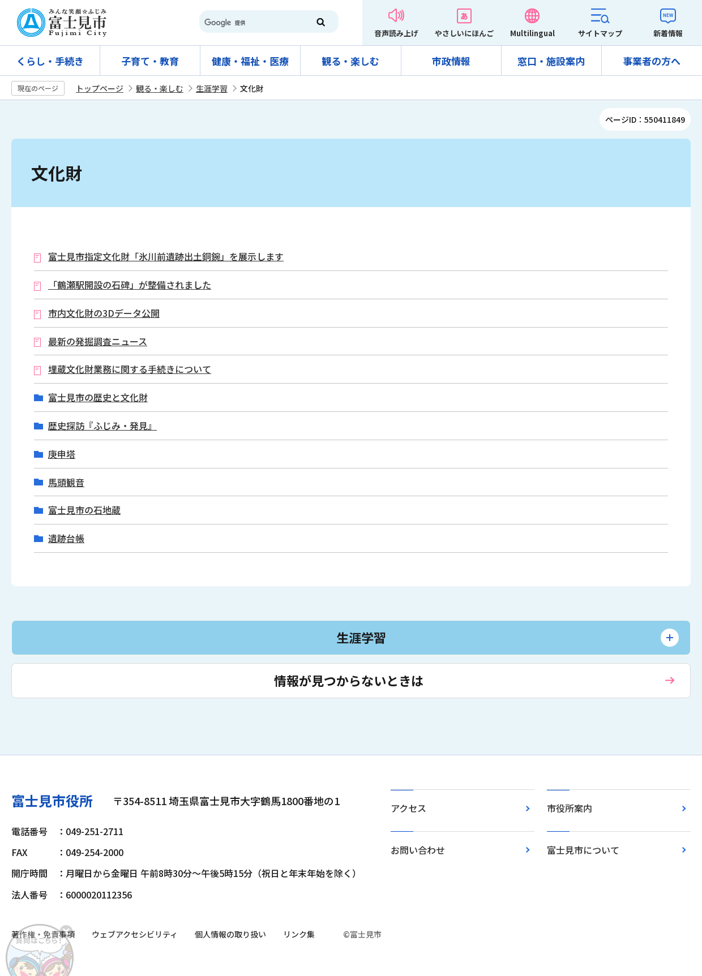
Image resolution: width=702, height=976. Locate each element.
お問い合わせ (418, 850)
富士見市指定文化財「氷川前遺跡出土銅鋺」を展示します (166, 257)
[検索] (249, 22)
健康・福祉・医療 (250, 61)
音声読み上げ (396, 33)
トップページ (99, 88)
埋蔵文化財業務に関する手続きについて (129, 369)
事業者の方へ (651, 61)
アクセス (408, 808)
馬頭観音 (66, 482)
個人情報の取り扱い (230, 934)
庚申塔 (61, 454)
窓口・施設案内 (551, 61)
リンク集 (299, 934)
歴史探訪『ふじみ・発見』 (102, 426)
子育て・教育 (150, 61)
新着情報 (668, 33)
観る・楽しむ (350, 61)
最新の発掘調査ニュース (97, 341)
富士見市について (583, 850)
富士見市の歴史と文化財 (98, 397)
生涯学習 (212, 88)
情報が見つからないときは (348, 680)
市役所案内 (569, 808)
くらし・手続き (50, 61)
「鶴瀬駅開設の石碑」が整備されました (129, 285)
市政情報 (451, 61)
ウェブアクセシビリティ (135, 934)
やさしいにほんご (464, 33)
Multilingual (532, 33)
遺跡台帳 (66, 538)
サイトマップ (600, 33)
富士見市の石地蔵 (84, 510)
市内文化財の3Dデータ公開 (104, 313)
